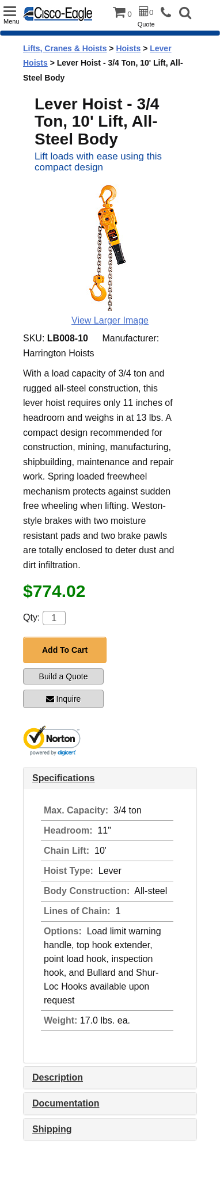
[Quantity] (54, 618)
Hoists (128, 48)
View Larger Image (110, 320)
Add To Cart (65, 650)
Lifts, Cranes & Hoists (65, 48)
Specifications (63, 778)
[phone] (169, 13)
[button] (185, 14)
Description (57, 1077)
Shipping (51, 1129)
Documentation (65, 1103)
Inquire (63, 698)
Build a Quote (63, 676)
